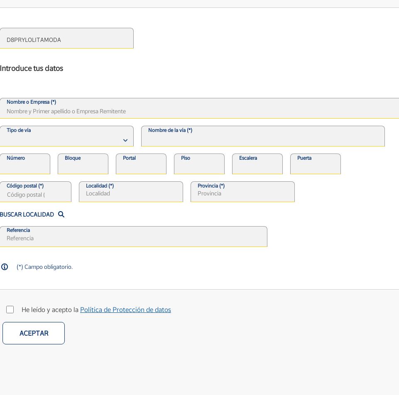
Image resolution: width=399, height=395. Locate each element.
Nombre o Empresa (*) (31, 102)
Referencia (18, 230)
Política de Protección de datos (125, 309)
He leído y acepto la (96, 309)
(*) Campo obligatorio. (45, 266)
